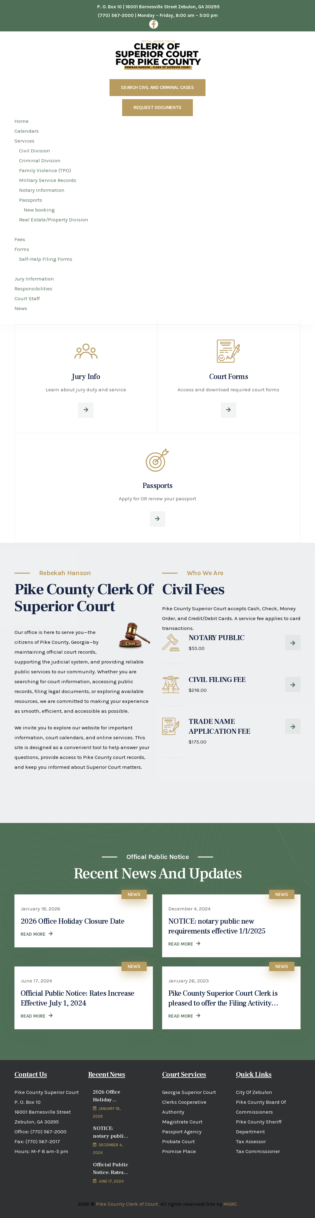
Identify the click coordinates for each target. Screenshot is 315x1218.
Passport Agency (181, 1131)
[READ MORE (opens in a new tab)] (184, 1016)
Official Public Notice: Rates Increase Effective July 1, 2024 (77, 998)
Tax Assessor (251, 1141)
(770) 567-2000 (48, 1131)
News (134, 894)
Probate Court (178, 1141)
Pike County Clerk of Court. (127, 1204)
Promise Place (179, 1151)
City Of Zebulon (254, 1092)
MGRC (230, 1204)
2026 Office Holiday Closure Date (72, 921)
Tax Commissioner (258, 1151)
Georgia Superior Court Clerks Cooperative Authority (189, 1102)
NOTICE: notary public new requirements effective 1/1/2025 (216, 926)
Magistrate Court (182, 1122)
